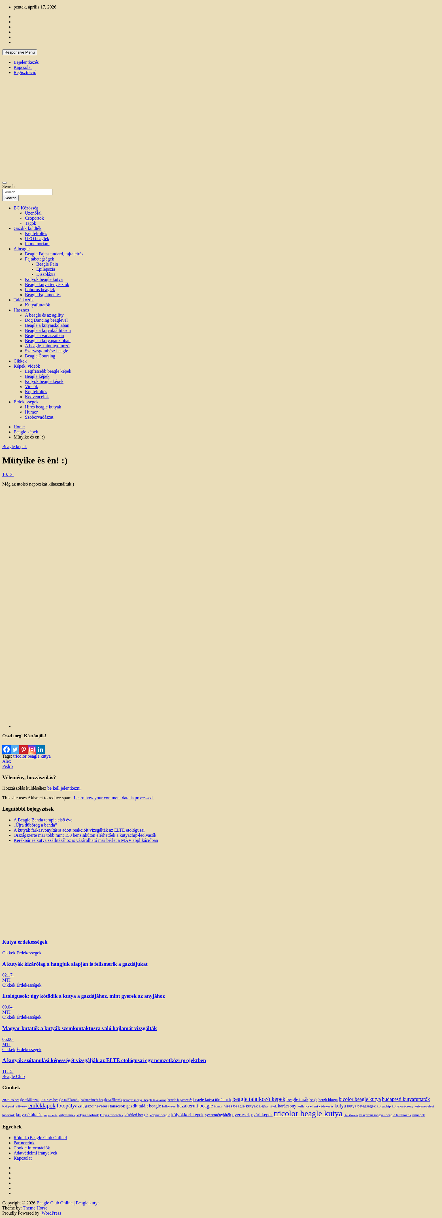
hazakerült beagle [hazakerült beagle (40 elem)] (195, 1106)
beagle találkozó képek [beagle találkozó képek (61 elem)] (258, 1099)
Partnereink (24, 1142)
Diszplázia (46, 274)
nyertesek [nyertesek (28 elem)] (241, 1114)
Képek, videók (27, 366)
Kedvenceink (37, 396)
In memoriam (37, 243)
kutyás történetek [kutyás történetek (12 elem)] (111, 1115)
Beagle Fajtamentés (43, 294)
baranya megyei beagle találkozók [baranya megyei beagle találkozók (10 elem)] (144, 1100)
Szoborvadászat (39, 417)
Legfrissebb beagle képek (48, 371)
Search (8, 186)
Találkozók (24, 299)
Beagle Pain (47, 264)
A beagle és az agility (44, 315)
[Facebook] (6, 746)
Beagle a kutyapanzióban (48, 340)
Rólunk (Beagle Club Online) (40, 1137)
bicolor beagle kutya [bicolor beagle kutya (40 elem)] (360, 1099)
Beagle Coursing (40, 355)
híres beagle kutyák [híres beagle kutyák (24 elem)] (241, 1105)
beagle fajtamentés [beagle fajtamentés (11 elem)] (179, 1100)
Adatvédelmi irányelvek (35, 1153)
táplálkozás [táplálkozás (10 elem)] (351, 1115)
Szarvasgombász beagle (46, 350)
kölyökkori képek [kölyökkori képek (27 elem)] (187, 1114)
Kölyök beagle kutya (44, 279)
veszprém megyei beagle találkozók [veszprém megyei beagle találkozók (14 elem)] (385, 1115)
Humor (31, 412)
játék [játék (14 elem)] (273, 1106)
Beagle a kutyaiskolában (47, 325)
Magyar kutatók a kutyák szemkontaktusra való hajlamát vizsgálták (79, 1028)
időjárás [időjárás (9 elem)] (264, 1106)
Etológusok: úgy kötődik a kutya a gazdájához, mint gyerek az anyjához (83, 996)
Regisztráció (25, 72)
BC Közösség (26, 208)
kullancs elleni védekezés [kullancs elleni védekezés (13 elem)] (315, 1106)
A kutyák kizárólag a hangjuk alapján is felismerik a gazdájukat (75, 964)
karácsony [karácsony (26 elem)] (287, 1105)
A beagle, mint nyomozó (47, 345)
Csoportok (34, 218)
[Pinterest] (23, 746)
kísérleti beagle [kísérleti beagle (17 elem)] (136, 1115)
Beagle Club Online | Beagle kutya (68, 1202)
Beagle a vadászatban (44, 335)
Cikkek (20, 361)
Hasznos (21, 310)
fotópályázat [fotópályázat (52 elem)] (70, 1106)
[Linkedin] (40, 746)
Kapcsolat (23, 67)
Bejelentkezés (26, 62)
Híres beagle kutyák (43, 406)
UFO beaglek (37, 238)
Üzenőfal (33, 213)
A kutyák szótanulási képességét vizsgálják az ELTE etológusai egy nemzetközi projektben (104, 1060)
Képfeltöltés (36, 233)
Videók (31, 386)
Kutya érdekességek (24, 942)
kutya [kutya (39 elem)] (340, 1106)
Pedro (7, 766)
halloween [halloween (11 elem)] (169, 1106)
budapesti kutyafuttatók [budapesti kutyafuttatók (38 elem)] (406, 1099)
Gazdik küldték (27, 228)
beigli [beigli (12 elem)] (313, 1100)
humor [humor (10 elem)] (218, 1106)
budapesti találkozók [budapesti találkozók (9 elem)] (14, 1106)
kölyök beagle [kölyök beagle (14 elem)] (160, 1115)
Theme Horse (35, 1208)
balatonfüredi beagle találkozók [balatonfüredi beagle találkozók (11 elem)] (101, 1100)
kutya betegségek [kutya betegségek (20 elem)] (361, 1106)
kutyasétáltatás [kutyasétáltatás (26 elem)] (29, 1114)
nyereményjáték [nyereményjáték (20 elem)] (218, 1115)
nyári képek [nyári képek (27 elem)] (262, 1114)
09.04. (8, 1007)
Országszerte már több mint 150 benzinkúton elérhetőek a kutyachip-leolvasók (85, 835)
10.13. (8, 474)
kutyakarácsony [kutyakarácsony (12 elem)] (402, 1106)
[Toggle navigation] (4, 183)
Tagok (30, 223)
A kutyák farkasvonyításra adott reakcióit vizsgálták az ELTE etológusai (79, 830)
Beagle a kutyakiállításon (48, 330)
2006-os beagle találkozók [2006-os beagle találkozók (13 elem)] (20, 1100)
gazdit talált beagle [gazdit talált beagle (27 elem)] (143, 1106)
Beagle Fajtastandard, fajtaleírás (54, 253)
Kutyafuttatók (37, 304)
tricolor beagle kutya (31, 756)
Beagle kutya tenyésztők (47, 284)
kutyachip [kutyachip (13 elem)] (384, 1106)
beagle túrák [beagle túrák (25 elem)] (297, 1099)
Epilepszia (45, 269)
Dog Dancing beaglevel (46, 320)
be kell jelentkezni (63, 788)
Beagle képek (37, 376)
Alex (6, 761)
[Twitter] (15, 746)
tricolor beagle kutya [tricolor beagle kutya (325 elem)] (308, 1113)
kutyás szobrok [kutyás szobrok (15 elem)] (87, 1115)
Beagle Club (13, 1076)
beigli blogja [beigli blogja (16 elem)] (328, 1100)
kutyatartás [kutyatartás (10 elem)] (51, 1115)
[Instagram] (32, 746)
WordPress (51, 1213)
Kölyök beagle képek (44, 381)
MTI (6, 980)
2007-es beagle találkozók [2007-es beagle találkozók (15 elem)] (60, 1100)
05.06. (8, 1039)
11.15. (7, 1071)
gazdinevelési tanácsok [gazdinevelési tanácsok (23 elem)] (105, 1105)
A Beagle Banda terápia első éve (43, 819)
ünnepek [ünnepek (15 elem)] (418, 1115)
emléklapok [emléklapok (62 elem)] (42, 1105)
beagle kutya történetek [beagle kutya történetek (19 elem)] (212, 1099)
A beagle (21, 248)
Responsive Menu (20, 52)
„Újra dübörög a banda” (35, 825)
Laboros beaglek (40, 289)
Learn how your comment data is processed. (114, 797)
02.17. (8, 975)
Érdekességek (26, 401)
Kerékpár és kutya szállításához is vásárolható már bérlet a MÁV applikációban (86, 840)
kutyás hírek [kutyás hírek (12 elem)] (67, 1115)
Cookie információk (32, 1147)
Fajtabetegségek (39, 259)
